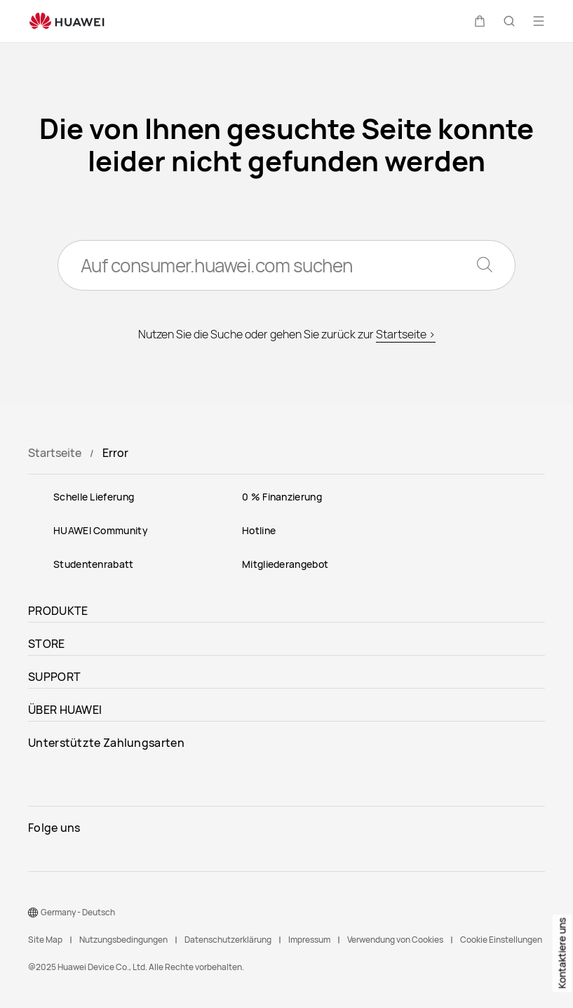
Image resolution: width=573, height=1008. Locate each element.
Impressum (309, 940)
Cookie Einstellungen (501, 940)
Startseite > (406, 334)
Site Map (45, 940)
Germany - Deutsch (78, 912)
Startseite (54, 452)
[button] (479, 21)
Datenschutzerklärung (227, 940)
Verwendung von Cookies (395, 940)
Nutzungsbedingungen (123, 940)
